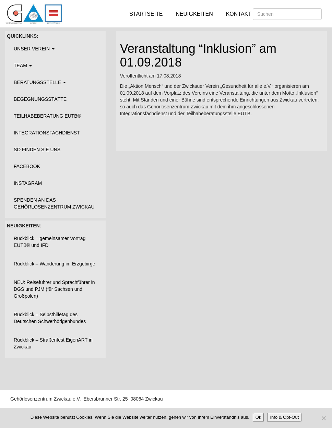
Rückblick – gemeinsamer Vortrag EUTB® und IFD (49, 242)
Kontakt (238, 14)
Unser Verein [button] (34, 48)
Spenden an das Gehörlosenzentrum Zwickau (54, 203)
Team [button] (23, 65)
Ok (258, 417)
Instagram (28, 183)
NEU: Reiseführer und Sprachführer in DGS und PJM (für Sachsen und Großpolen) (54, 289)
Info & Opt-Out (284, 417)
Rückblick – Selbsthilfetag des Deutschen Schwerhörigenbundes (50, 318)
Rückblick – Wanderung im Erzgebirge (54, 263)
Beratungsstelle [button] (40, 82)
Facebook (27, 166)
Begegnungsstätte (40, 99)
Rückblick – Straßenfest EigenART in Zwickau (53, 343)
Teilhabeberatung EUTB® (47, 116)
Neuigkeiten (194, 14)
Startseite (146, 14)
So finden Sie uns (37, 149)
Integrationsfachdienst (47, 132)
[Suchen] (287, 14)
